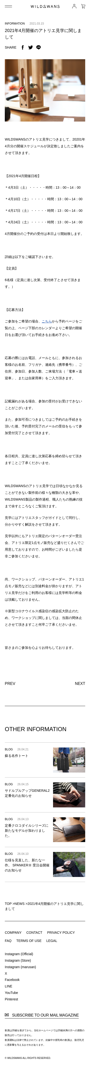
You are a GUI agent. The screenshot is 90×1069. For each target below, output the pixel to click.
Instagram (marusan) (20, 967)
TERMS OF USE (29, 940)
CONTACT (34, 932)
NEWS (19, 904)
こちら (47, 321)
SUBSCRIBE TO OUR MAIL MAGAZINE (42, 1015)
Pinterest (11, 999)
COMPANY (13, 932)
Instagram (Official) (19, 954)
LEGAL (51, 940)
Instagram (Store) (18, 960)
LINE (8, 986)
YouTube (11, 993)
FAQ (8, 940)
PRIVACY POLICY (61, 932)
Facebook (12, 980)
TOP (8, 904)
